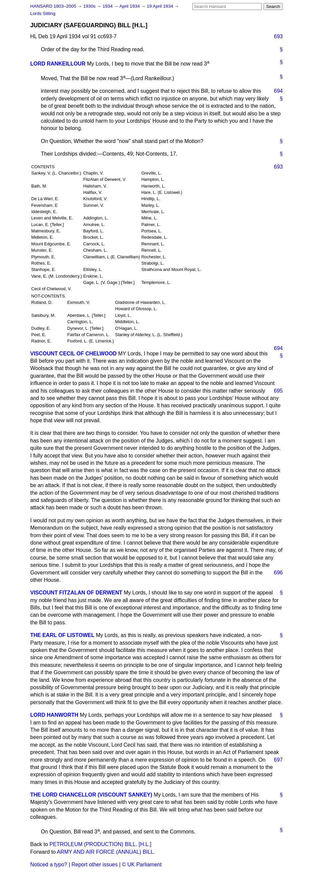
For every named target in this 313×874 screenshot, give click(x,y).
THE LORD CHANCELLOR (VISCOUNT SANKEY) (91, 795)
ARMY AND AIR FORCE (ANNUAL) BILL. (106, 852)
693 (278, 36)
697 (278, 760)
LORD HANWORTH (54, 715)
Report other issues (94, 864)
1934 (108, 6)
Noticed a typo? (48, 864)
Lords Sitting (42, 13)
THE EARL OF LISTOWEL (62, 635)
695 (278, 391)
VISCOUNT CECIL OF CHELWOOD (73, 353)
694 (278, 91)
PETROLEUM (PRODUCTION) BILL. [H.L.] (101, 844)
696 (278, 572)
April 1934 (130, 6)
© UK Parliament (141, 864)
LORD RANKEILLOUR (57, 63)
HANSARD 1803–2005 (53, 6)
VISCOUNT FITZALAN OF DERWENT (76, 592)
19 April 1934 (160, 6)
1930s (90, 6)
